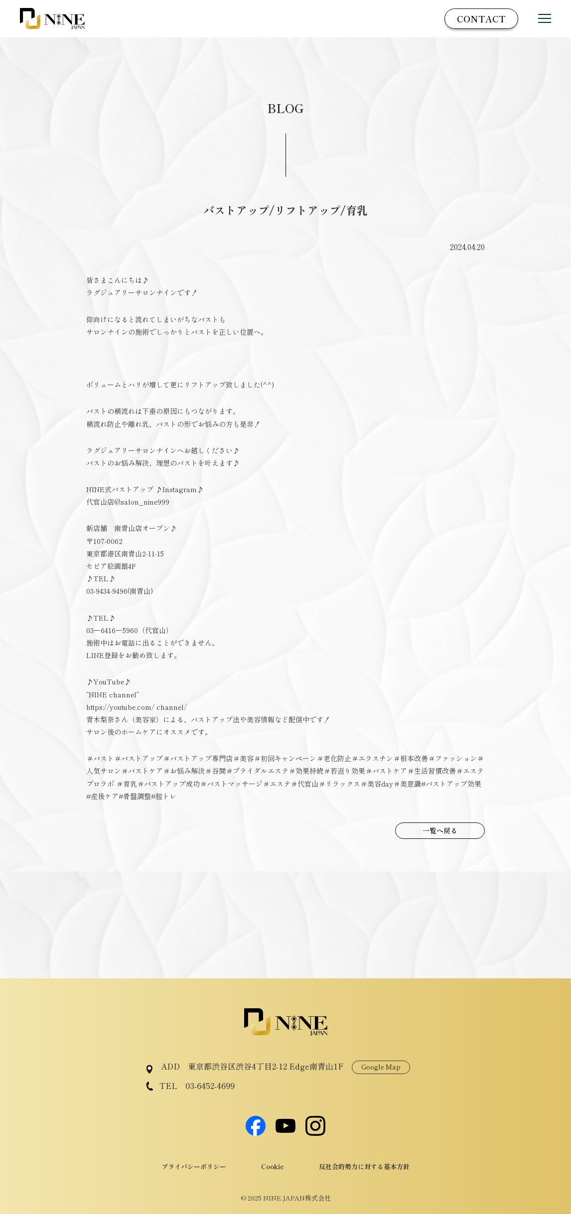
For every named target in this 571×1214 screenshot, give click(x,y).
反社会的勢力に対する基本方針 (364, 1166)
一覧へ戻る (440, 830)
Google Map (381, 1067)
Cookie (272, 1166)
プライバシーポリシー (193, 1166)
